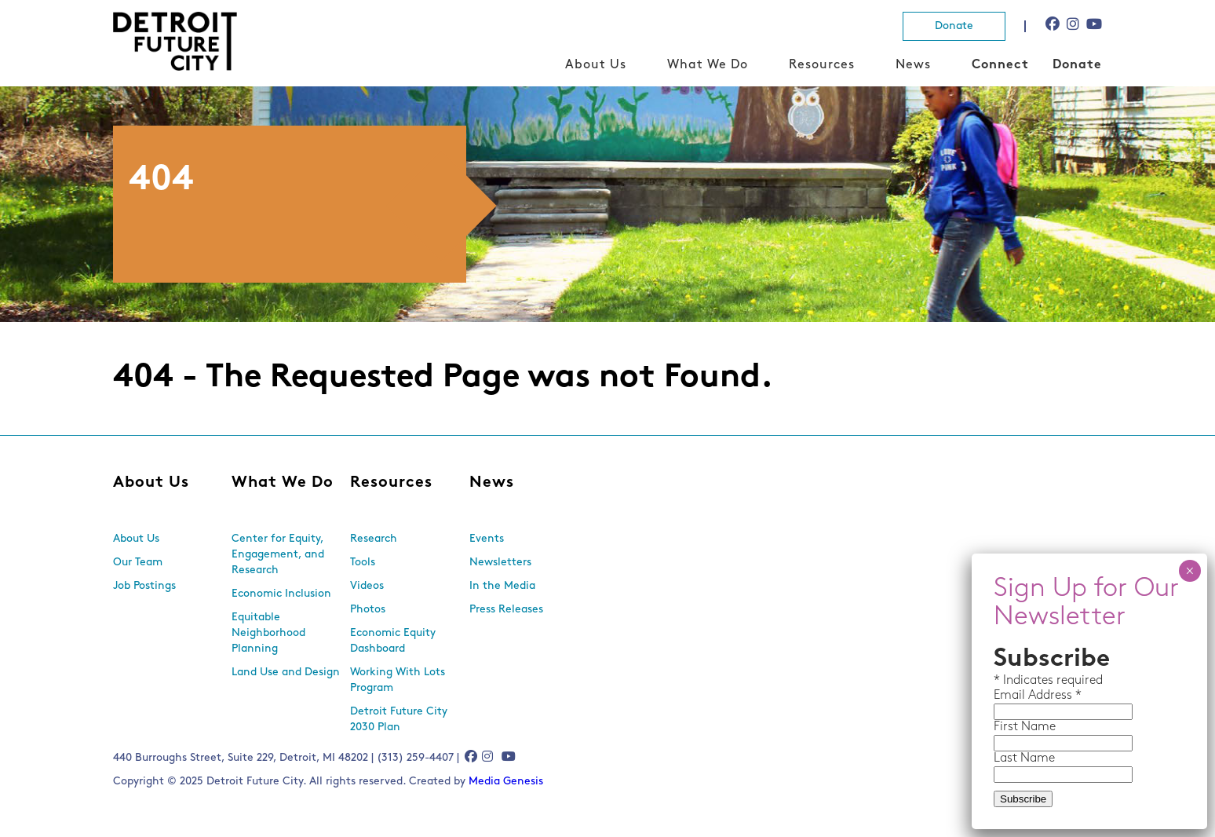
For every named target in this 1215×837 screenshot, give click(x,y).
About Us (595, 65)
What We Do (707, 65)
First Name (1025, 727)
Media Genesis (506, 782)
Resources (822, 65)
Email (1011, 695)
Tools (362, 562)
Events (486, 539)
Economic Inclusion (281, 594)
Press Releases (506, 610)
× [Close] (1189, 570)
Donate (954, 26)
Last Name (1024, 758)
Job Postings (144, 586)
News (913, 65)
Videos (367, 586)
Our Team (137, 562)
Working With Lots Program (397, 680)
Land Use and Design (286, 672)
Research (373, 539)
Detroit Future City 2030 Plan (398, 719)
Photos (367, 610)
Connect (1000, 65)
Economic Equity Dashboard (393, 641)
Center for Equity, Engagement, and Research (278, 554)
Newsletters (500, 562)
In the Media (502, 586)
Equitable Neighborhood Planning (268, 633)
